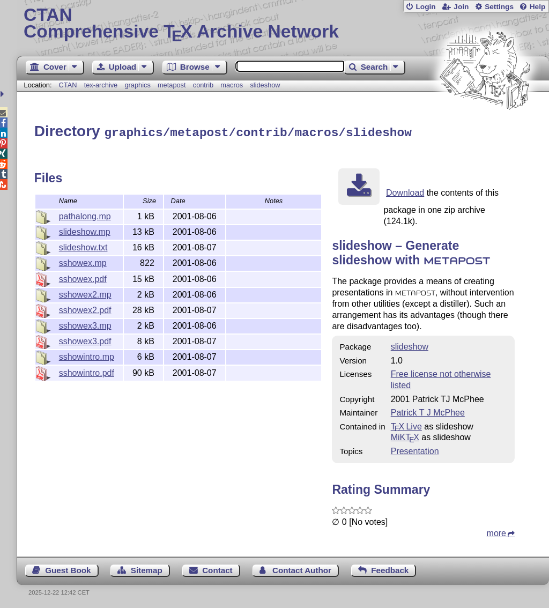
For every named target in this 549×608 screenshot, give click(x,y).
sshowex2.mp (85, 293)
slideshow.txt (83, 245)
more (496, 531)
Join (461, 7)
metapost (172, 85)
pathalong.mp (85, 214)
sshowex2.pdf (85, 308)
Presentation (415, 449)
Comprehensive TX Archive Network (283, 24)
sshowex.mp (83, 261)
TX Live (406, 424)
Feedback (390, 568)
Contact (217, 568)
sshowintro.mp (86, 355)
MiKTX (405, 435)
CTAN (68, 85)
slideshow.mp (84, 230)
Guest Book (68, 568)
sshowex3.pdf (85, 339)
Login (425, 7)
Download (405, 191)
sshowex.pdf (83, 277)
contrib (203, 85)
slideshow (265, 85)
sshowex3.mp (85, 324)
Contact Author (301, 568)
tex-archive (101, 85)
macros (231, 85)
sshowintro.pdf (86, 371)
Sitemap (146, 568)
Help (538, 7)
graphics (137, 85)
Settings (499, 7)
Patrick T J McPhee (428, 411)
